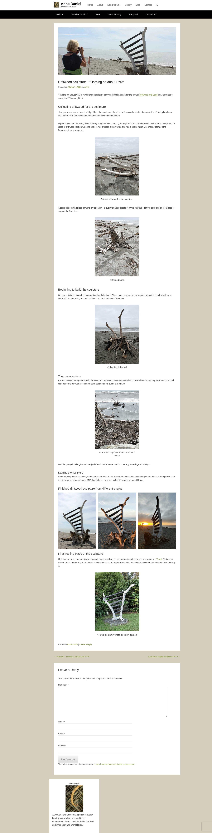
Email (61, 734)
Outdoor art (151, 14)
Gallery (128, 5)
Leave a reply (86, 644)
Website (62, 746)
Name (61, 722)
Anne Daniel (71, 4)
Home (90, 5)
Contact (148, 5)
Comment (63, 685)
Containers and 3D (79, 14)
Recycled (133, 14)
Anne (86, 87)
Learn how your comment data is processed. (115, 764)
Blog (138, 5)
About (100, 5)
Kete (98, 14)
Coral (159, 559)
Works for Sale (114, 5)
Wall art (59, 14)
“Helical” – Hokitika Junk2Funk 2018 (71, 657)
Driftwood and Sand (148, 95)
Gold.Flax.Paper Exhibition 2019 (164, 657)
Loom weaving (114, 14)
